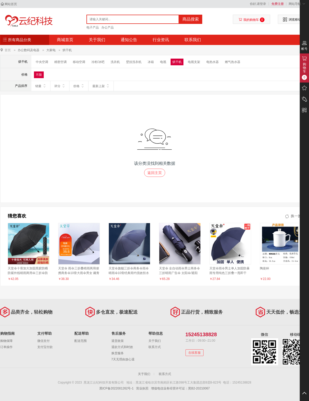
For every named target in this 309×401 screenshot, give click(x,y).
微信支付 (43, 341)
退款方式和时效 (122, 347)
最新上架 (101, 86)
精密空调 (60, 62)
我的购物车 (251, 20)
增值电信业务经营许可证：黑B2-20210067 (180, 388)
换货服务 (117, 353)
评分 (59, 86)
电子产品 (92, 27)
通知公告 (129, 40)
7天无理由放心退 (123, 359)
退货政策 (117, 341)
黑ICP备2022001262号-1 (116, 388)
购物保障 (6, 341)
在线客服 (194, 352)
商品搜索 (190, 19)
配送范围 (80, 341)
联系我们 (192, 40)
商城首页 (65, 40)
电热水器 (212, 62)
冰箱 (151, 62)
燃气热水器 (232, 62)
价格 (78, 86)
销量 (40, 86)
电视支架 (194, 62)
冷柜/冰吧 (97, 62)
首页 (8, 50)
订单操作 (6, 347)
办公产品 (107, 27)
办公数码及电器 (28, 50)
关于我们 (97, 40)
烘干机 (67, 50)
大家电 (51, 50)
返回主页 (154, 173)
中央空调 (42, 62)
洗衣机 (115, 62)
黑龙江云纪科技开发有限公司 (27, 21)
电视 (163, 62)
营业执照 (142, 388)
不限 (39, 75)
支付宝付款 (45, 347)
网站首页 (11, 4)
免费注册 (277, 4)
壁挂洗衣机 (134, 62)
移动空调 (79, 62)
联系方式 (154, 347)
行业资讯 (161, 40)
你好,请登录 (258, 4)
